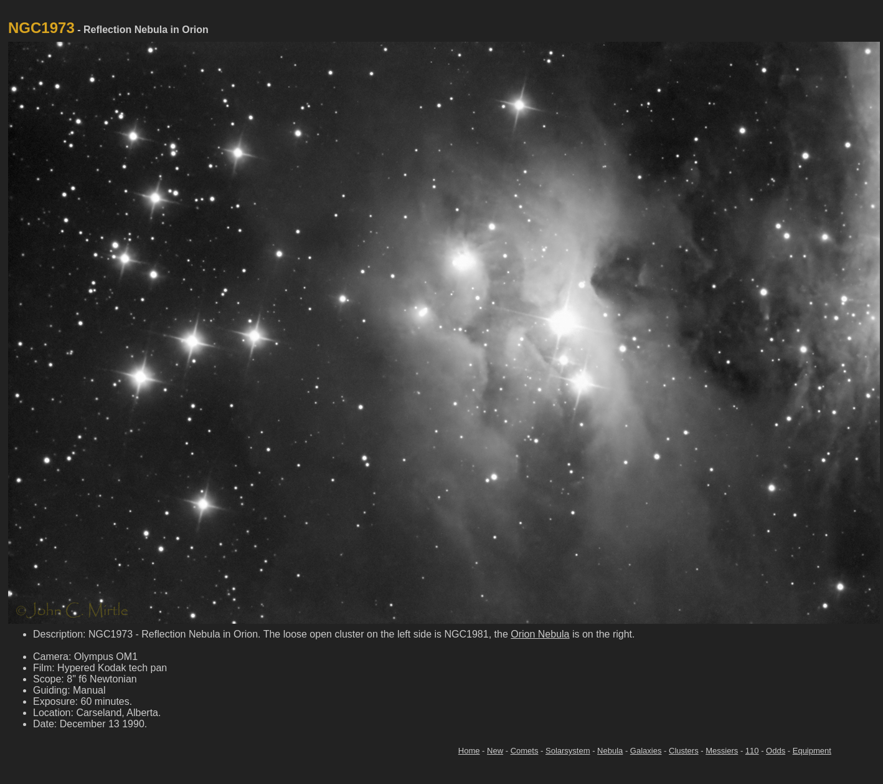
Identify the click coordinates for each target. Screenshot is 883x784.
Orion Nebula (540, 634)
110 (752, 750)
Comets (525, 750)
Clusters (684, 750)
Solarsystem (567, 750)
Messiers (722, 750)
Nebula (610, 750)
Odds (775, 750)
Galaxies (646, 750)
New (495, 750)
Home (469, 750)
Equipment (812, 750)
